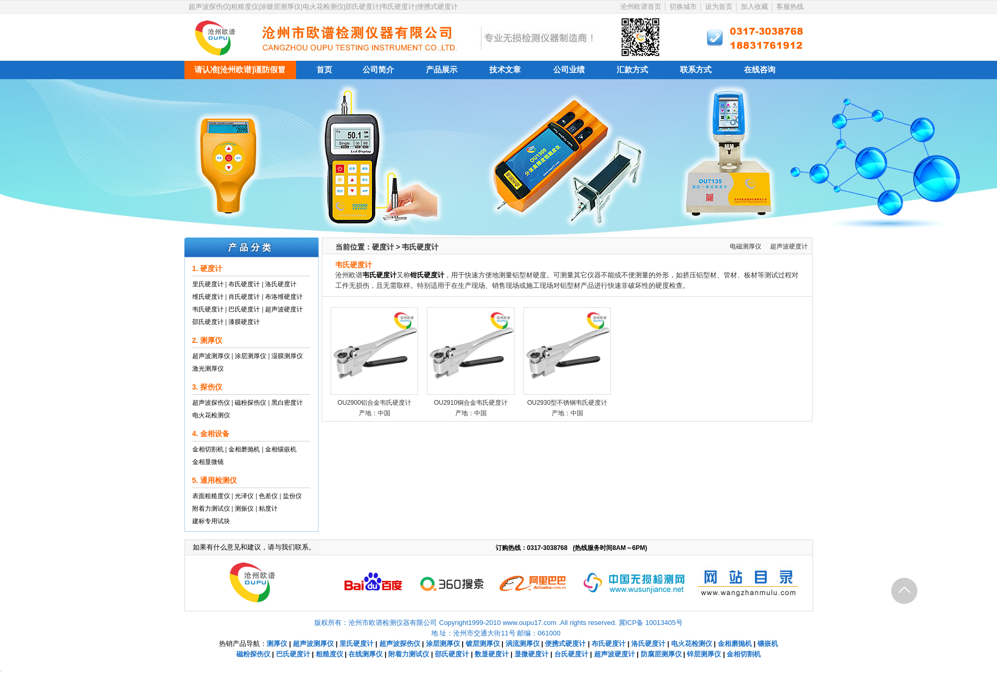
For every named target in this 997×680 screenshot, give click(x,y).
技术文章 (505, 69)
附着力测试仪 (211, 508)
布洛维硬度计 (284, 296)
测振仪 (244, 508)
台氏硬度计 (571, 654)
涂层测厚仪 (250, 356)
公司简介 (378, 69)
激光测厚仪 (208, 368)
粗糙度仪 (329, 654)
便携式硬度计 (565, 643)
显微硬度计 (531, 654)
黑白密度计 (287, 402)
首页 (324, 69)
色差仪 (268, 496)
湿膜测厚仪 (287, 356)
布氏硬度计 (244, 284)
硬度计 (383, 247)
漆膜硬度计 (244, 322)
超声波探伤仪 (211, 402)
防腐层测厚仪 (661, 654)
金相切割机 (208, 449)
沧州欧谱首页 (640, 6)
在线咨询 (759, 69)
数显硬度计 (492, 654)
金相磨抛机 (244, 449)
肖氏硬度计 (244, 296)
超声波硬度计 (284, 309)
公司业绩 (569, 69)
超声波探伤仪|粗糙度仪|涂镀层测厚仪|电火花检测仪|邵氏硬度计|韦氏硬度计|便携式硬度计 (323, 6)
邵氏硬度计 (208, 322)
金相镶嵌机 (281, 449)
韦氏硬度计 (208, 309)
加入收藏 (754, 6)
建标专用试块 (211, 521)
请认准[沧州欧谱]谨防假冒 (240, 69)
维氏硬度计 (208, 296)
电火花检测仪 (211, 415)
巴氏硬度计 (244, 309)
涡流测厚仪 (523, 643)
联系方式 (695, 69)
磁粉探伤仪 (250, 402)
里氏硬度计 (208, 284)
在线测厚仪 (365, 654)
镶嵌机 (768, 643)
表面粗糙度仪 (211, 496)
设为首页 (718, 6)
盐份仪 (292, 496)
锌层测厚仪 (704, 654)
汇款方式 (632, 69)
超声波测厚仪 (211, 356)
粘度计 (268, 508)
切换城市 (683, 6)
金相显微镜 (208, 462)
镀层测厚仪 (483, 643)
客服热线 (790, 6)
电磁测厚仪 (745, 246)
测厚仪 (277, 643)
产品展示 (441, 69)
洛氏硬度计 (281, 284)
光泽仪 (244, 496)
